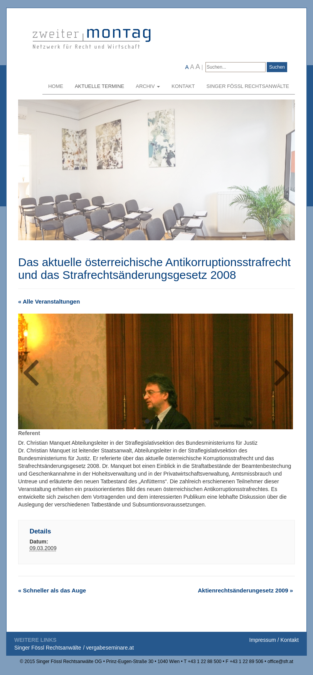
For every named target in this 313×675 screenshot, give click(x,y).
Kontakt (183, 86)
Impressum (262, 640)
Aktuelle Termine (99, 86)
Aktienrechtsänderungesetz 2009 (245, 590)
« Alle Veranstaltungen (49, 301)
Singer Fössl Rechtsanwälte (247, 86)
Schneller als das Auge (52, 590)
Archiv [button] (148, 86)
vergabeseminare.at (110, 648)
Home (55, 86)
